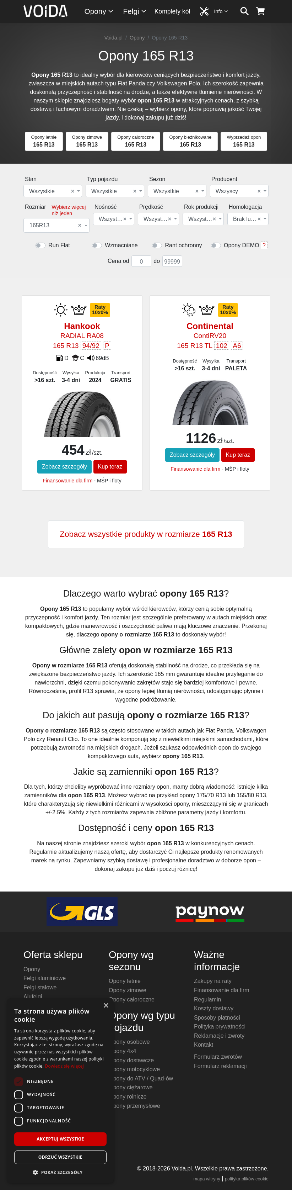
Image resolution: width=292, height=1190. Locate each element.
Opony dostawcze (131, 1060)
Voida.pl (113, 38)
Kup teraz (110, 467)
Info (221, 11)
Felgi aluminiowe (44, 978)
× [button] (105, 1006)
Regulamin (207, 999)
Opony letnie (125, 981)
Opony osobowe (129, 1042)
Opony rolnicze (128, 1097)
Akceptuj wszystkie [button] (60, 1139)
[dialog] (60, 1090)
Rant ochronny (183, 245)
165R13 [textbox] (55, 225)
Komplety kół (172, 11)
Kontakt (203, 1045)
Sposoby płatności (217, 1018)
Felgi (135, 11)
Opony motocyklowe (134, 1069)
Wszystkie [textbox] (51, 191)
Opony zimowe (127, 990)
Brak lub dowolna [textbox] (247, 219)
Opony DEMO (241, 245)
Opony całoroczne (132, 999)
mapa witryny (207, 1178)
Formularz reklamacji (220, 1066)
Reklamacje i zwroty (219, 1036)
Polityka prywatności (219, 1027)
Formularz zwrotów (218, 1057)
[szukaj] (245, 11)
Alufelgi (32, 997)
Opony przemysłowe (134, 1106)
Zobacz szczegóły (64, 467)
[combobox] (52, 191)
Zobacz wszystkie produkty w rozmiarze (146, 534)
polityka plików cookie (247, 1178)
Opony (99, 11)
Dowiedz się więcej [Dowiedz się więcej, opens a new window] (64, 1066)
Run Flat (59, 245)
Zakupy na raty (213, 981)
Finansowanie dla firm (67, 480)
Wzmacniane (121, 245)
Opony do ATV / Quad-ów (141, 1078)
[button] (60, 1172)
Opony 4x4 (122, 1051)
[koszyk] (261, 11)
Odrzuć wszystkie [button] (60, 1157)
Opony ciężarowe (131, 1087)
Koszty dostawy (213, 1008)
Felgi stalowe (39, 987)
